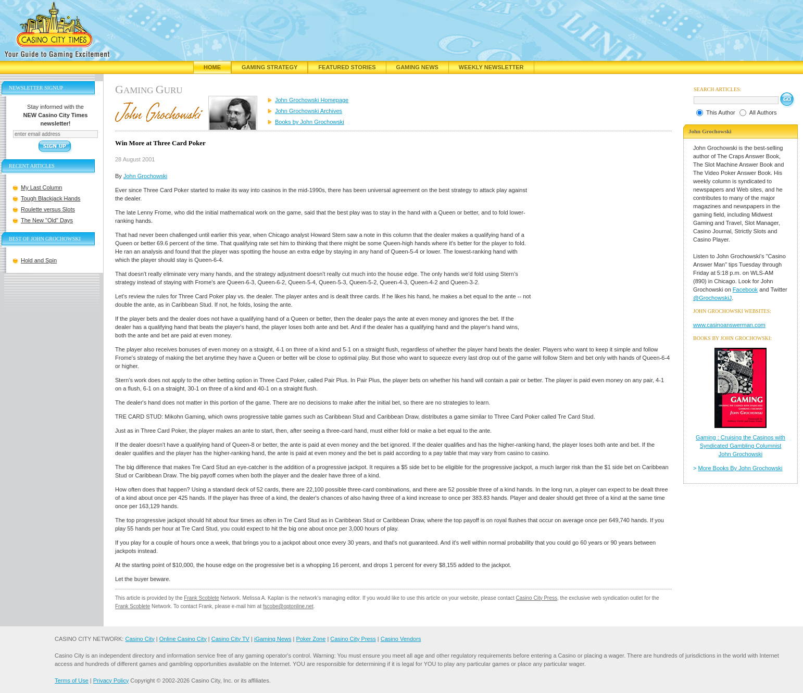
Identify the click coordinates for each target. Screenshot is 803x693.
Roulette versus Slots (48, 209)
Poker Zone (310, 639)
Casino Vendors (401, 639)
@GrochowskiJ (712, 298)
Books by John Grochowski (309, 122)
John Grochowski (145, 176)
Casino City (139, 639)
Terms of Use (72, 680)
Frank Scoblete (201, 598)
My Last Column (41, 187)
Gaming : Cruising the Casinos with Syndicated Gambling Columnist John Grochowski (740, 445)
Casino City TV (230, 639)
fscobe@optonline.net (288, 606)
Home (212, 67)
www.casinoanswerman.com (729, 325)
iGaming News (273, 639)
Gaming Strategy (269, 67)
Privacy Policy (111, 680)
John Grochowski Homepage (311, 100)
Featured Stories (346, 67)
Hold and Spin (39, 260)
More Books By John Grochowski (740, 468)
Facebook (745, 289)
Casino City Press (536, 598)
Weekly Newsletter (491, 67)
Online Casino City (183, 639)
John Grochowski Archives (308, 111)
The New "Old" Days (47, 220)
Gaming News (417, 67)
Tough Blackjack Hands (50, 198)
